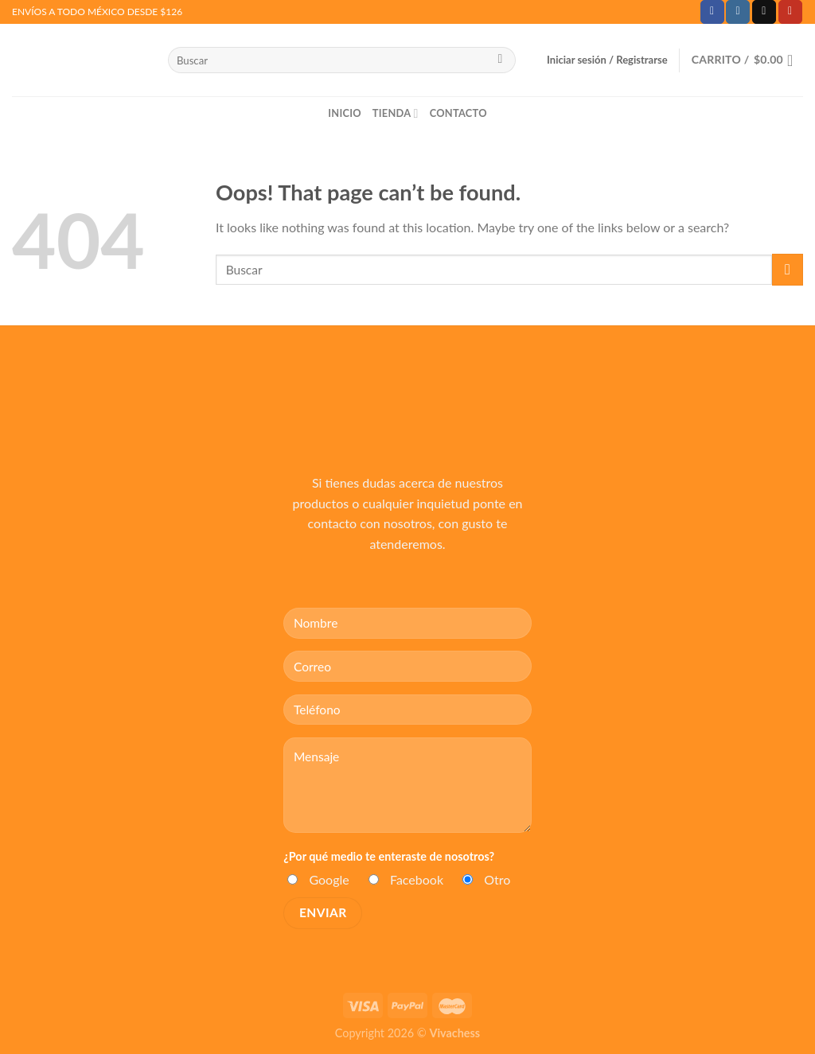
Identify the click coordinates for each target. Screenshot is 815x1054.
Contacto (458, 113)
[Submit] (500, 60)
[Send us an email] (764, 12)
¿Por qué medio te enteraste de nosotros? (388, 856)
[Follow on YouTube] (790, 12)
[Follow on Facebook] (712, 12)
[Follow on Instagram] (738, 12)
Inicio (344, 113)
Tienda (395, 113)
